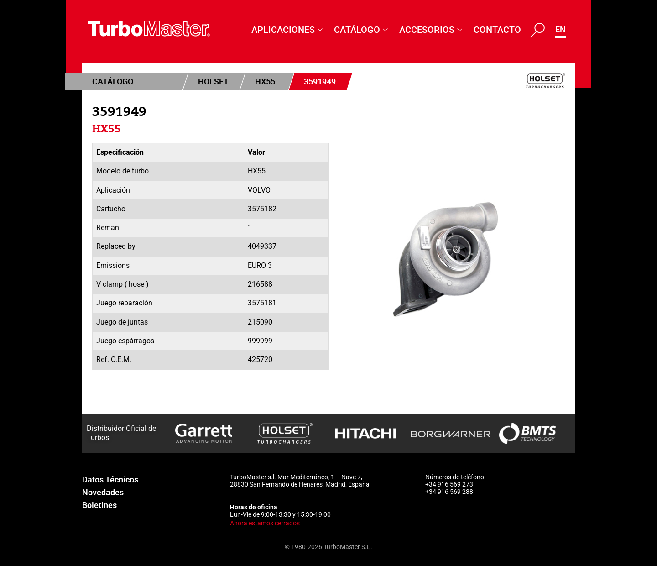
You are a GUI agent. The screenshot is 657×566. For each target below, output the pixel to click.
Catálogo (362, 29)
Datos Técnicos (110, 479)
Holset (213, 81)
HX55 (265, 81)
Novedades (103, 492)
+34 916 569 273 (449, 484)
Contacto (497, 29)
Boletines (99, 505)
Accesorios (431, 29)
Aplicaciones (288, 29)
